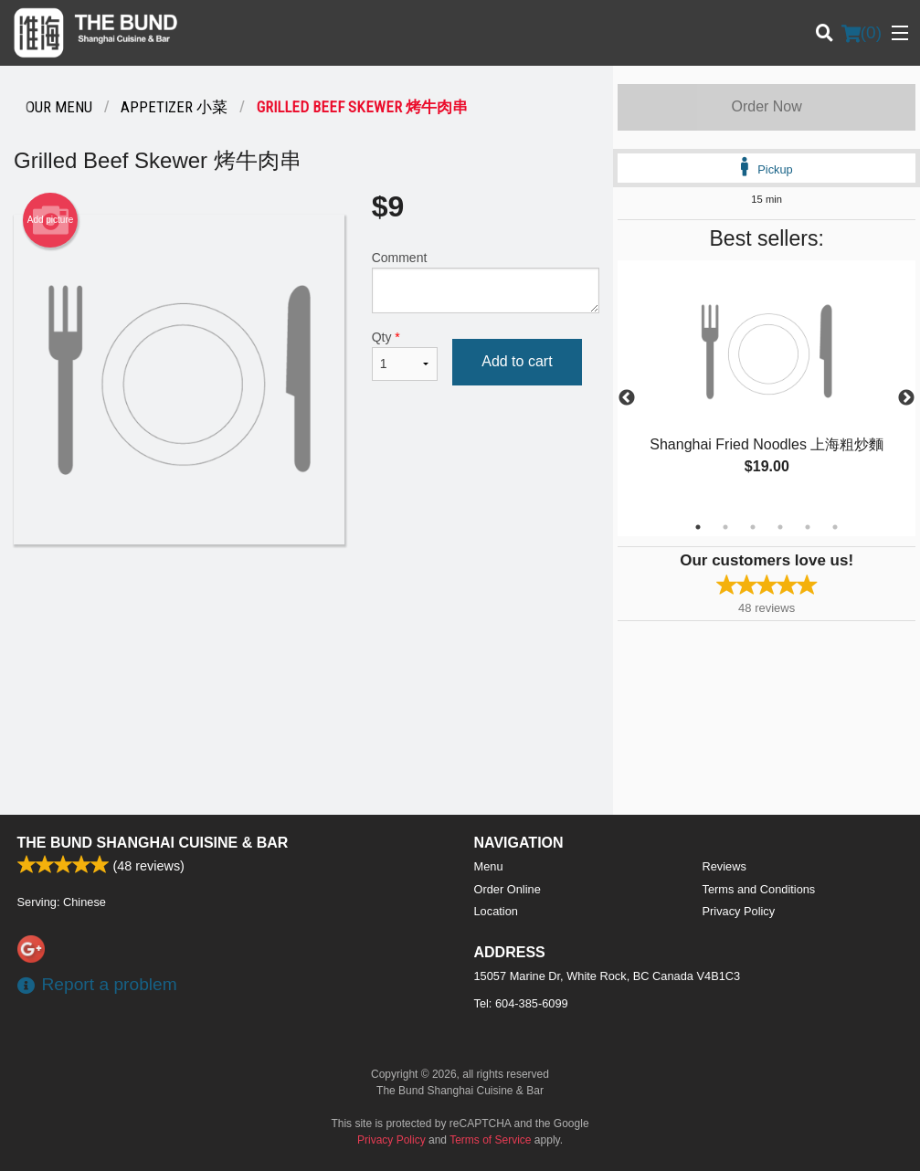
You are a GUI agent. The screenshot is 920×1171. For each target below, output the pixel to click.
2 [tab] (725, 527)
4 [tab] (780, 527)
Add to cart (516, 361)
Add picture (50, 220)
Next (906, 398)
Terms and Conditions (759, 889)
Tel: (521, 1003)
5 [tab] (807, 527)
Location (496, 911)
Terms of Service (490, 1140)
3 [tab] (753, 527)
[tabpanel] (766, 387)
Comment (486, 281)
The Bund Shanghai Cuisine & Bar (153, 842)
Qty (405, 355)
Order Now (766, 106)
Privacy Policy (739, 911)
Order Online (507, 889)
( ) (861, 33)
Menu (488, 866)
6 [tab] (835, 527)
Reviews (724, 866)
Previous (627, 398)
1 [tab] (698, 527)
